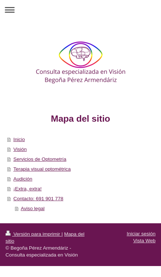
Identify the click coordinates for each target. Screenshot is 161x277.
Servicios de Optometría (39, 159)
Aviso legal (33, 208)
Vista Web (144, 240)
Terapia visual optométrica (42, 169)
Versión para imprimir (33, 234)
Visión (20, 149)
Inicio (19, 139)
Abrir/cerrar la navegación (80, 10)
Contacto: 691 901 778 (38, 198)
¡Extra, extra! (27, 188)
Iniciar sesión (141, 233)
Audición (22, 179)
